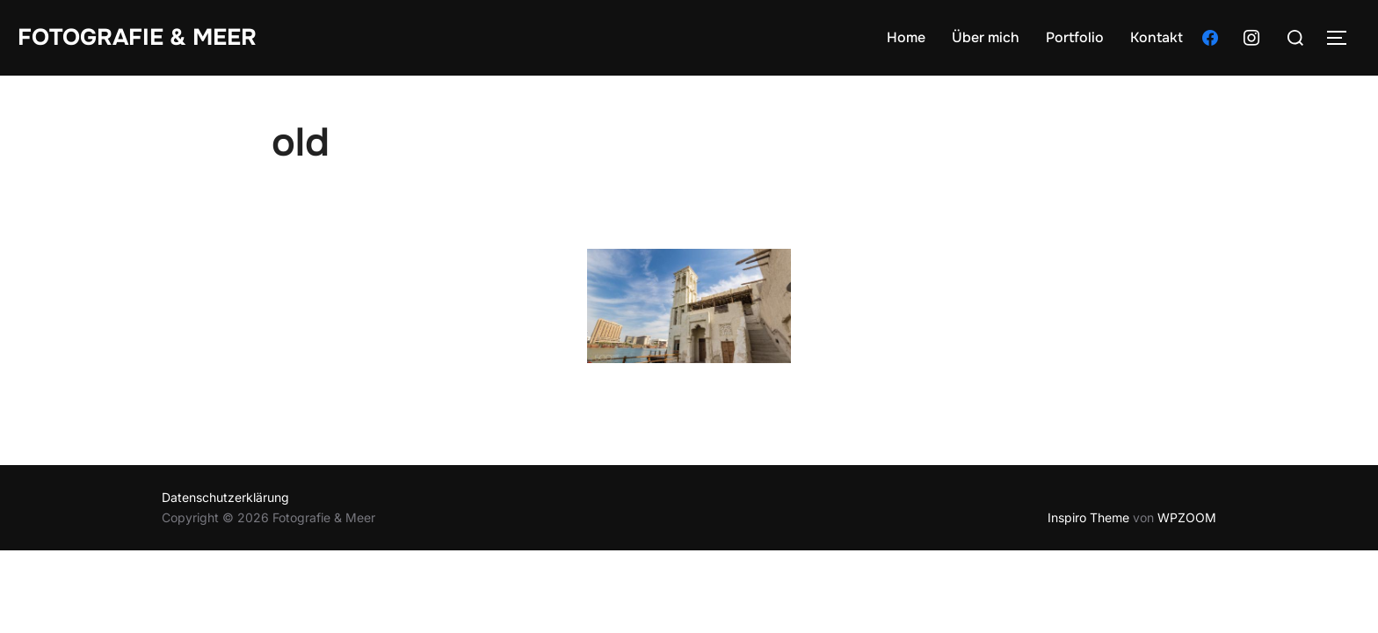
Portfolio (1075, 37)
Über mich (985, 37)
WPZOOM (1186, 517)
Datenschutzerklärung (225, 497)
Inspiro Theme (1088, 517)
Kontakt (1156, 37)
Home (906, 37)
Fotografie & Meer (137, 37)
